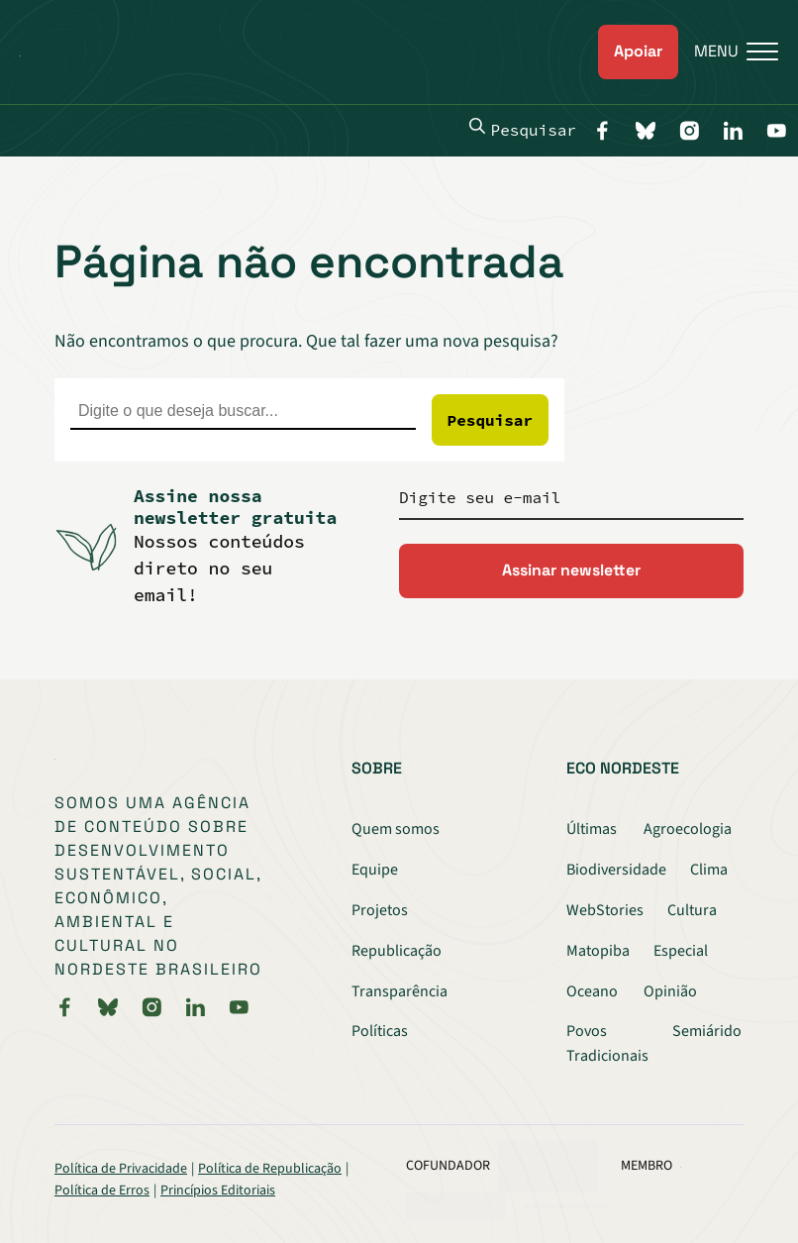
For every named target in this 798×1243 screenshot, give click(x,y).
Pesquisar (522, 129)
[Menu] (728, 52)
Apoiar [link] (638, 51)
